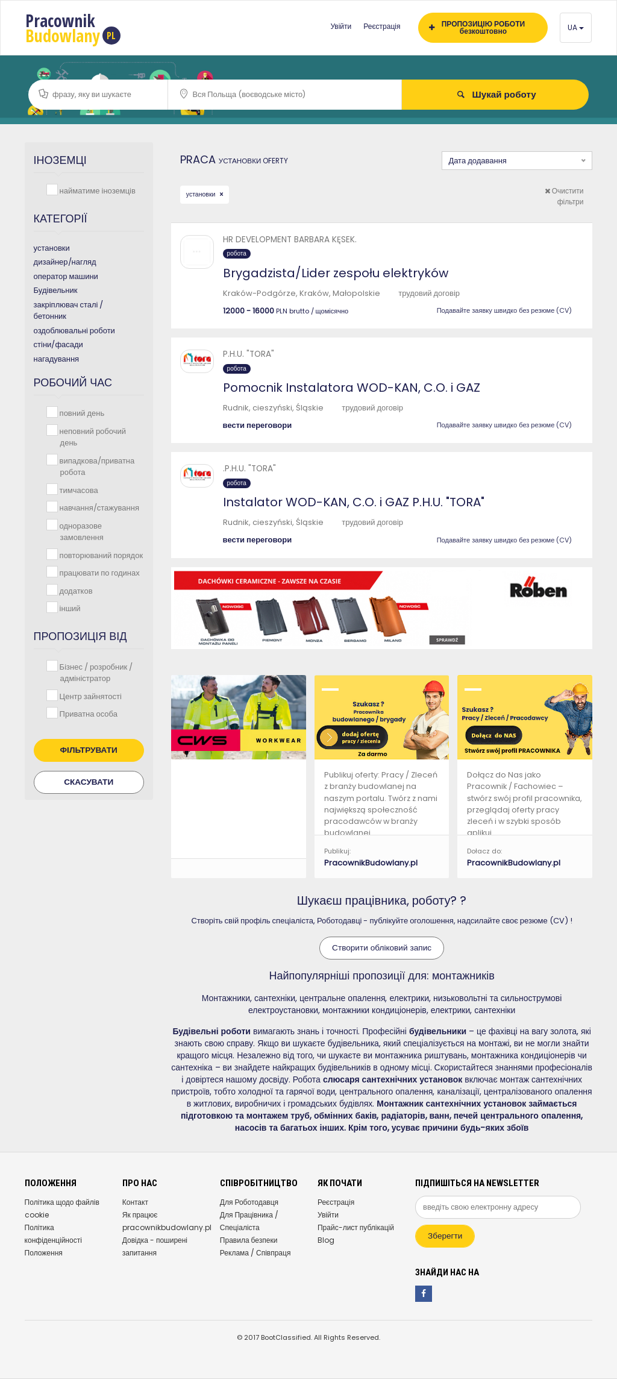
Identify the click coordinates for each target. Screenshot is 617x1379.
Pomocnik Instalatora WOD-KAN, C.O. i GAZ (351, 387)
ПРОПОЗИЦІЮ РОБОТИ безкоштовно (477, 27)
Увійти (340, 26)
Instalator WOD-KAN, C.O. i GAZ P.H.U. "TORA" (353, 502)
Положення (44, 1253)
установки (202, 194)
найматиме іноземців (96, 190)
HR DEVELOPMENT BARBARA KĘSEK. (290, 239)
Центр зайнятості (89, 696)
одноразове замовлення (80, 531)
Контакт (135, 1202)
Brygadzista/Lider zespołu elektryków (335, 273)
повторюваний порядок (100, 554)
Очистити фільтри (564, 196)
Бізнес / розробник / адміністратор (95, 672)
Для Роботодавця (249, 1202)
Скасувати (88, 782)
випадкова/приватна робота (96, 466)
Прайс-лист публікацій (356, 1227)
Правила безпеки (249, 1240)
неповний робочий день (91, 436)
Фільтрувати (88, 750)
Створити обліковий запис (381, 947)
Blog (326, 1240)
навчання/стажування (98, 507)
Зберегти (445, 1236)
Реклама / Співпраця (255, 1253)
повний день (81, 412)
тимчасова (77, 489)
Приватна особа (87, 713)
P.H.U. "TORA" (248, 354)
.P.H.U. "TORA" (249, 468)
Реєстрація (381, 26)
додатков (75, 590)
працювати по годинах (98, 572)
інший (69, 608)
